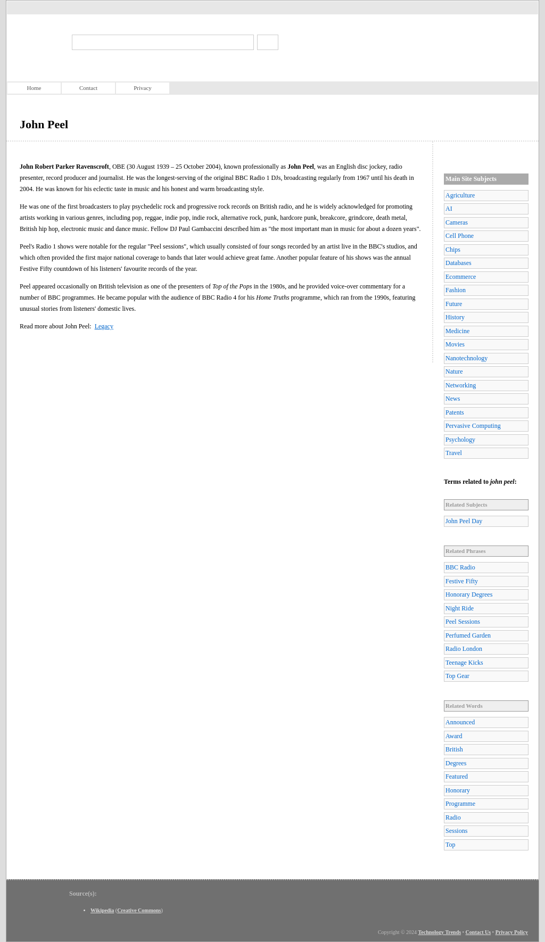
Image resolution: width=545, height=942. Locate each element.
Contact (88, 88)
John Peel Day (463, 521)
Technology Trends (439, 932)
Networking (460, 385)
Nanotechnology (466, 358)
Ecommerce (460, 276)
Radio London (463, 648)
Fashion (455, 290)
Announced (460, 722)
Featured (456, 776)
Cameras (456, 222)
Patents (454, 412)
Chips (452, 249)
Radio (453, 817)
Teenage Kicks (464, 662)
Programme (460, 803)
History (455, 317)
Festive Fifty (461, 581)
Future (453, 304)
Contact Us (478, 932)
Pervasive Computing (473, 425)
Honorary (457, 790)
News (452, 398)
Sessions (456, 830)
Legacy (104, 326)
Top (450, 844)
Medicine (457, 331)
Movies (455, 344)
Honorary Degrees (468, 594)
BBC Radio (460, 567)
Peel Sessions (462, 621)
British (454, 749)
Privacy (143, 88)
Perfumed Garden (468, 635)
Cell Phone (459, 235)
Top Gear (457, 676)
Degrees (455, 763)
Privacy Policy (512, 932)
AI (448, 208)
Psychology (460, 439)
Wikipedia (102, 910)
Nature (454, 371)
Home (34, 88)
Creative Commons (139, 910)
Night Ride (459, 608)
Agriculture (460, 195)
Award (454, 736)
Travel (453, 453)
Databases (458, 263)
